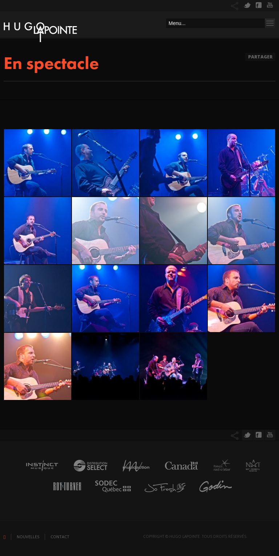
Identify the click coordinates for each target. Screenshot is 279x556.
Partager (260, 57)
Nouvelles (28, 536)
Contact (59, 536)
